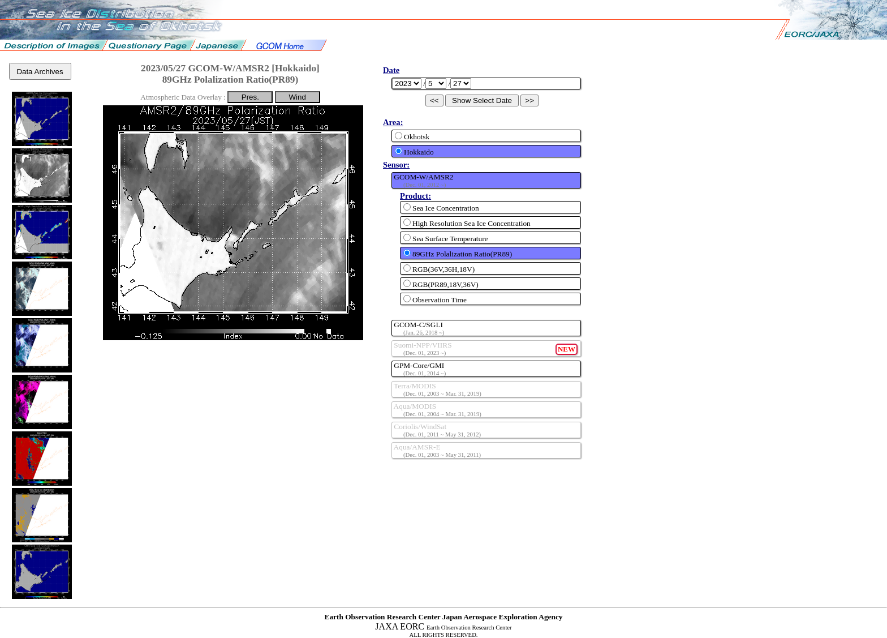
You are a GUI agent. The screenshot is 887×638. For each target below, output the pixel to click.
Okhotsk (412, 136)
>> (529, 100)
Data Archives (39, 71)
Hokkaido (414, 151)
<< (434, 100)
